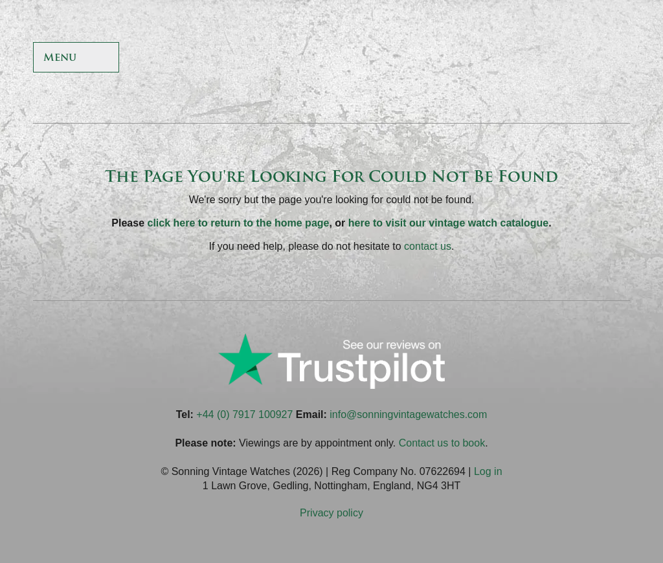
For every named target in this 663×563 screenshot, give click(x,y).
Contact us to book (442, 442)
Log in (488, 471)
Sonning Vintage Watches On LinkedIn (616, 58)
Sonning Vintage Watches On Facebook (491, 58)
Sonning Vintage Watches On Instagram (585, 58)
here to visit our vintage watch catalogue (448, 222)
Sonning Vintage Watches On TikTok (554, 58)
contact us (427, 246)
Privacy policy (331, 512)
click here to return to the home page (239, 222)
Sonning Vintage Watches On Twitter (522, 58)
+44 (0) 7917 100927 (244, 414)
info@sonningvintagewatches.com (408, 414)
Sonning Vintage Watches (331, 58)
